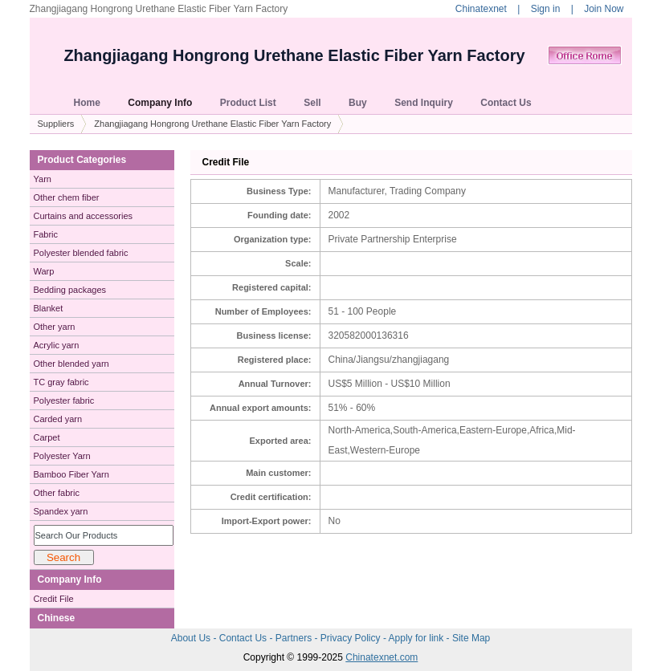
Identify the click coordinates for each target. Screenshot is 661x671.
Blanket (48, 308)
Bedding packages (70, 290)
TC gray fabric (61, 382)
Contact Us (244, 638)
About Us (192, 638)
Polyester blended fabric (81, 253)
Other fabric (57, 493)
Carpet (47, 437)
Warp (44, 271)
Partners (295, 638)
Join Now (603, 8)
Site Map (471, 638)
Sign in (546, 8)
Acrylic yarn (57, 345)
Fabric (46, 234)
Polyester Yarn (62, 456)
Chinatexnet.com (381, 657)
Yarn (42, 179)
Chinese (56, 618)
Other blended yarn (71, 363)
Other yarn (54, 326)
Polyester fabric (64, 400)
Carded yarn (58, 419)
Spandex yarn (61, 511)
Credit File (54, 599)
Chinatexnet (481, 8)
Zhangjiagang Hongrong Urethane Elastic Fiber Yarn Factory (293, 55)
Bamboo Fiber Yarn (71, 474)
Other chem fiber (67, 197)
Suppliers (56, 123)
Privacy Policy (351, 638)
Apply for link (418, 638)
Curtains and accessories (83, 216)
